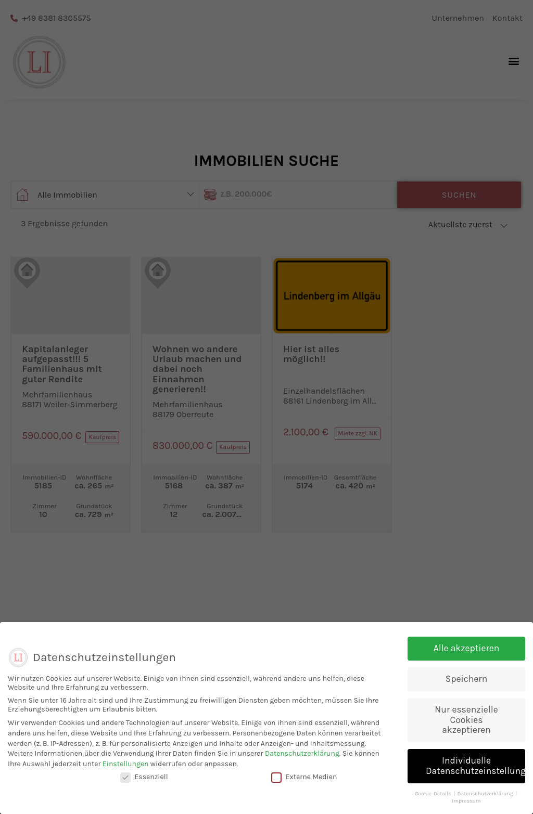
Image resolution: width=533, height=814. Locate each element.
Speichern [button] (466, 683)
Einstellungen (126, 767)
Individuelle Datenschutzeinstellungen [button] (475, 769)
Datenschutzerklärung (302, 757)
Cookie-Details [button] (433, 797)
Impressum (466, 805)
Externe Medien (304, 781)
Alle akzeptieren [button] (467, 652)
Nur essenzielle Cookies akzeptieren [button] (466, 723)
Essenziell (144, 781)
